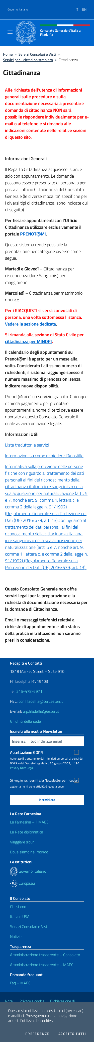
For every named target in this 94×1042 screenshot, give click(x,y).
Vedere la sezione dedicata (30, 324)
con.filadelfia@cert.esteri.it (41, 701)
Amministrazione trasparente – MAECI (42, 965)
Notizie (16, 936)
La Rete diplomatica (26, 832)
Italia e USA (20, 917)
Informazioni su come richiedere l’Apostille (44, 455)
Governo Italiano (18, 9)
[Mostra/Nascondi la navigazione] (10, 32)
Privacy (14, 767)
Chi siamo (18, 907)
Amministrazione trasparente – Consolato (45, 955)
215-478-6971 (29, 691)
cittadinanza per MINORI (28, 341)
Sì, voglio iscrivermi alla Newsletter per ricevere (44, 780)
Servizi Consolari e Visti (37, 54)
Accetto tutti (72, 1034)
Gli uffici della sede (25, 721)
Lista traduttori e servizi (27, 445)
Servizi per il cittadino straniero (28, 60)
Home (8, 54)
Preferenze (37, 1034)
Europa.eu (22, 883)
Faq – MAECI (21, 983)
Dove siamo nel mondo (29, 852)
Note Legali (27, 767)
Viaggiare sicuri (22, 842)
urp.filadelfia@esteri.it (41, 711)
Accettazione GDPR (26, 752)
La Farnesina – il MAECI (30, 822)
